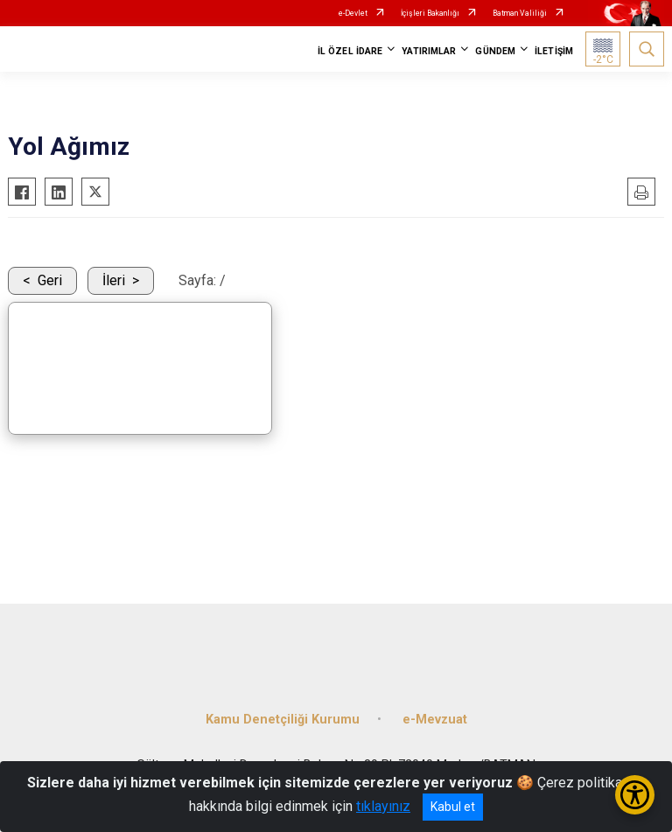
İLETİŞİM (554, 51)
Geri (50, 280)
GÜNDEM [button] (495, 51)
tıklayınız (383, 806)
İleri (113, 280)
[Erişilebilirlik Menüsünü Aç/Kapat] (634, 795)
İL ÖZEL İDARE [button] (350, 51)
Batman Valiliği (520, 13)
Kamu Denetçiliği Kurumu (283, 719)
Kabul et (452, 807)
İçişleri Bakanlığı (430, 13)
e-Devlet (353, 13)
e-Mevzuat (434, 719)
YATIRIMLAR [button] (429, 51)
